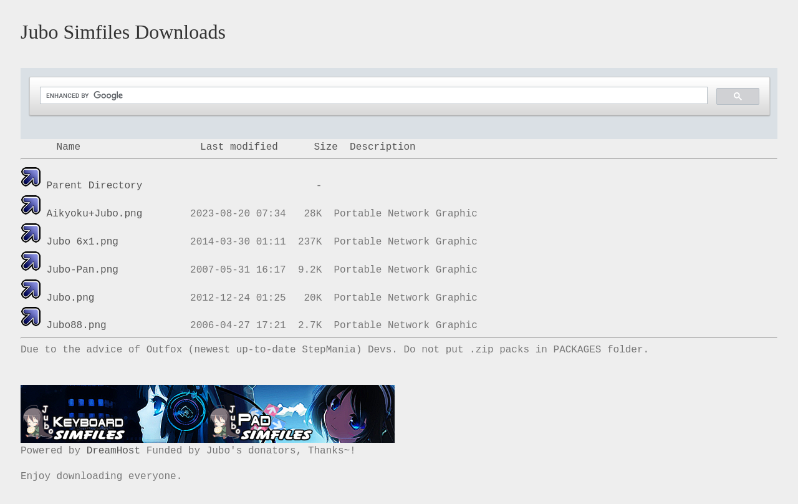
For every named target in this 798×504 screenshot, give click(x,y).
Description (383, 147)
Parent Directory (95, 185)
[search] (372, 95)
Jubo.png (71, 298)
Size (325, 147)
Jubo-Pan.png (82, 270)
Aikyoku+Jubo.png (95, 214)
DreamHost (113, 451)
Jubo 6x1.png (82, 242)
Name (68, 147)
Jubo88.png (77, 325)
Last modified (239, 147)
